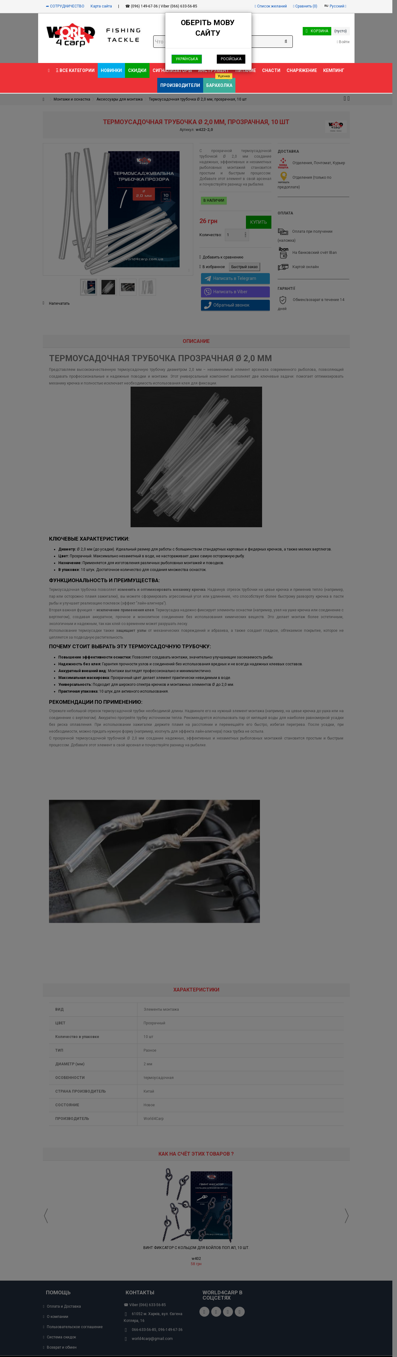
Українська (187, 59)
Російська (231, 59)
